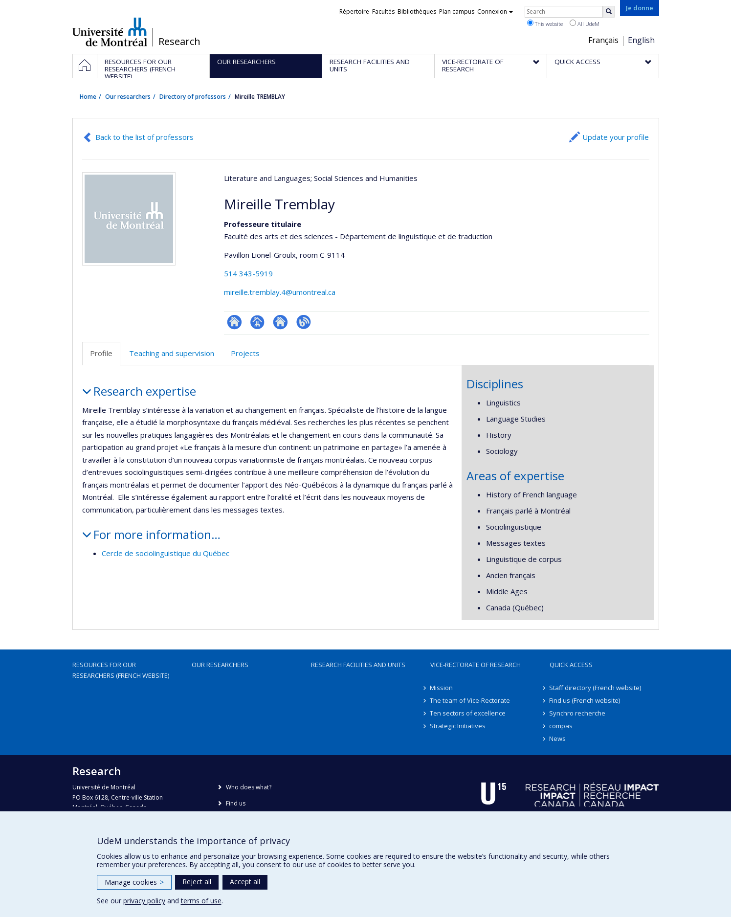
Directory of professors (192, 96)
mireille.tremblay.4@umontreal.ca (279, 292)
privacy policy (144, 900)
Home (88, 96)
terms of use (201, 900)
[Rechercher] (609, 12)
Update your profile (615, 137)
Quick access (571, 664)
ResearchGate (234, 322)
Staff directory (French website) (596, 687)
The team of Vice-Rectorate (470, 700)
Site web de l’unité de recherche (280, 322)
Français (603, 40)
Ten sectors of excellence (468, 713)
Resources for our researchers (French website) (120, 670)
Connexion (495, 11)
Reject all (196, 881)
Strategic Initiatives (458, 725)
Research (179, 41)
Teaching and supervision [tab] (171, 353)
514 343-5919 (248, 273)
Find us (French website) (585, 700)
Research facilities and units (358, 664)
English (641, 40)
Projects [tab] (245, 353)
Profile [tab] (101, 353)
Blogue (303, 322)
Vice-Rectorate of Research (475, 664)
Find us (235, 803)
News (558, 738)
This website (545, 23)
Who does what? (248, 787)
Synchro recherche (578, 713)
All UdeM (584, 23)
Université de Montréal (109, 31)
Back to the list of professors (144, 137)
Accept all (245, 881)
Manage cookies (134, 882)
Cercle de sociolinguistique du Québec (165, 553)
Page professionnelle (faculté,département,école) (257, 322)
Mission (441, 687)
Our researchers (128, 96)
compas (561, 725)
